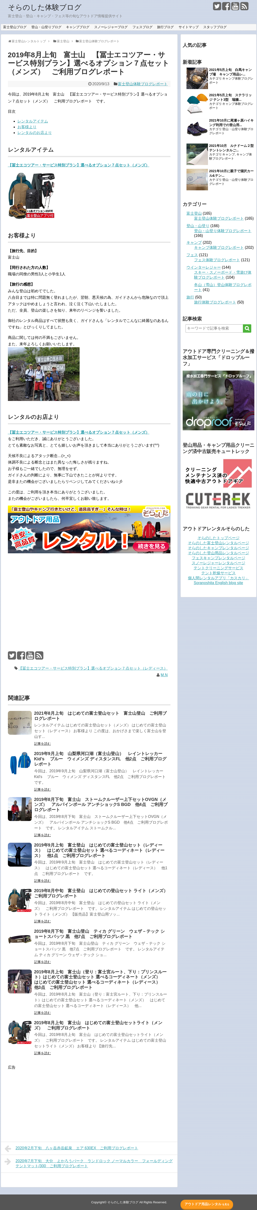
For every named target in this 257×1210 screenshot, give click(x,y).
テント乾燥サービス (218, 573)
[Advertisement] (89, 593)
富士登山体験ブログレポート (143, 84)
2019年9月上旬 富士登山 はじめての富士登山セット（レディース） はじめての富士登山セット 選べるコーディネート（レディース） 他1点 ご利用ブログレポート (99, 850)
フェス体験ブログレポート (217, 260)
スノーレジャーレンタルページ (218, 563)
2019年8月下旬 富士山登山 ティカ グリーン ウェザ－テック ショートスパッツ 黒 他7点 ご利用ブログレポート (99, 933)
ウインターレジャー (203, 267)
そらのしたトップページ (218, 538)
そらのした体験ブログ (45, 7)
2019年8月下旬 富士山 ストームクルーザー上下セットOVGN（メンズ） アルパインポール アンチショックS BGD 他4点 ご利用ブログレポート (101, 804)
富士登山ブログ (15, 27)
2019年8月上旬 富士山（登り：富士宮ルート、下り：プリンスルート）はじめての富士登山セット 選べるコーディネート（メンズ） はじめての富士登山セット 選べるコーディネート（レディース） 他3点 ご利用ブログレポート (100, 979)
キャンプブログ (77, 27)
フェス (192, 255)
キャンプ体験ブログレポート (219, 247)
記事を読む (42, 743)
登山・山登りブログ (46, 27)
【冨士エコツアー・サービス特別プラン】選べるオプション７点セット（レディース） (93, 668)
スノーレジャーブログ (111, 27)
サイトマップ (189, 27)
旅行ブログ (165, 27)
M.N (164, 674)
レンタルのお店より (34, 132)
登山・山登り (197, 226)
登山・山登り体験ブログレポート (223, 231)
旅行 (190, 297)
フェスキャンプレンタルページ (218, 558)
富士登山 (194, 213)
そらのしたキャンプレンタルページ (218, 548)
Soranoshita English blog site (218, 583)
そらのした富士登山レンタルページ (218, 543)
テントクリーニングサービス (218, 568)
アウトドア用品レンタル (207, 1204)
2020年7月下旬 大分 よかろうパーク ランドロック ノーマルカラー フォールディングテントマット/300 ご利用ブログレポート (89, 1162)
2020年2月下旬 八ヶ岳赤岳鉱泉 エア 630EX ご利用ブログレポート (71, 1148)
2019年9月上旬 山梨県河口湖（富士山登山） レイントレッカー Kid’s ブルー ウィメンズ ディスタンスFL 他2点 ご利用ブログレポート (100, 758)
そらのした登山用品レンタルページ (218, 553)
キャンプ (228, 154)
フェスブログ (142, 27)
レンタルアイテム (32, 121)
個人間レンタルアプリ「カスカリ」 (218, 578)
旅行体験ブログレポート (215, 302)
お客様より (27, 126)
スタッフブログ (215, 27)
